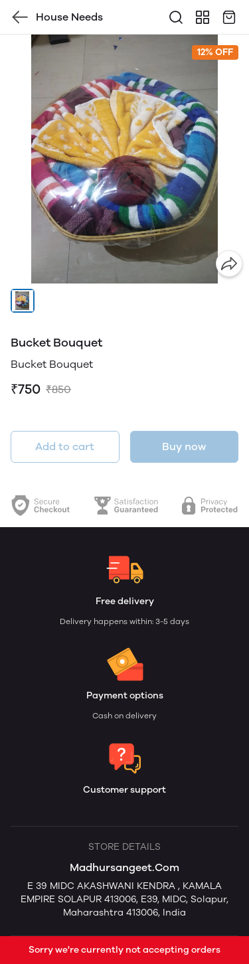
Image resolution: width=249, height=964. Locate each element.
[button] (23, 301)
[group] (124, 159)
